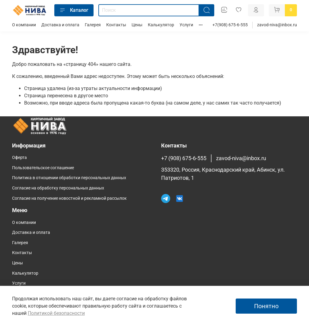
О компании (24, 24)
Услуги (186, 24)
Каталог (73, 10)
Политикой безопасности (56, 313)
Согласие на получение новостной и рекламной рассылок (69, 198)
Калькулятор (161, 24)
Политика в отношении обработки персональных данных (69, 177)
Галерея (93, 24)
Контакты (116, 24)
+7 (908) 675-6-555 (183, 158)
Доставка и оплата (60, 24)
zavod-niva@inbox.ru (277, 24)
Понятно (266, 306)
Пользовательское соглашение (43, 167)
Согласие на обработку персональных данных (58, 188)
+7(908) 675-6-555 (230, 24)
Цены (137, 24)
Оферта (19, 157)
